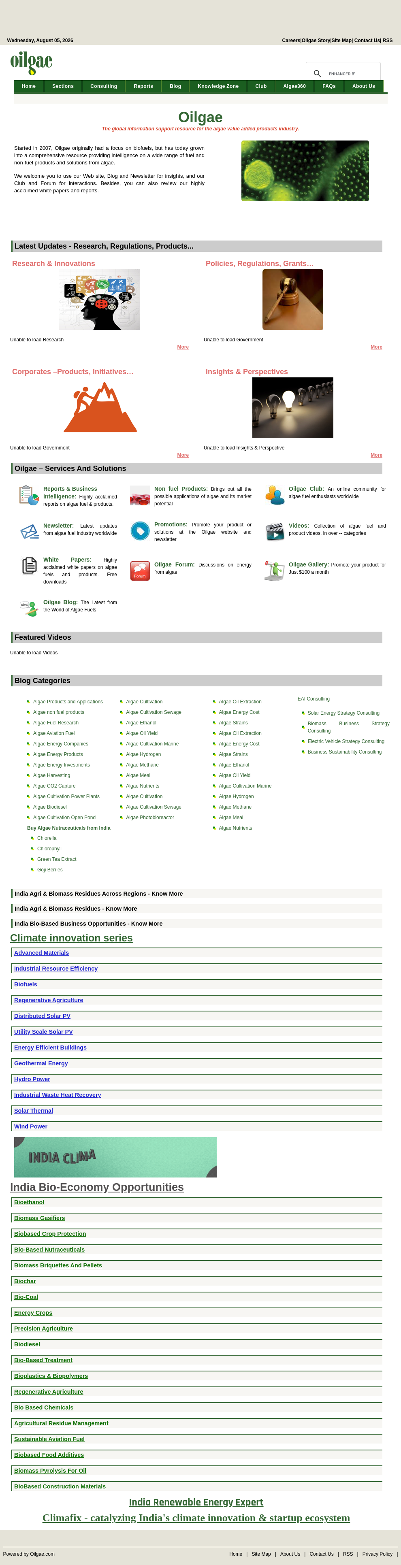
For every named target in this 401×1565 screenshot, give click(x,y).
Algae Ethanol (141, 723)
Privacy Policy (378, 1554)
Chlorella (46, 838)
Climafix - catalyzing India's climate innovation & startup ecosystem (196, 1518)
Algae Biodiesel (50, 807)
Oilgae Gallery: (310, 564)
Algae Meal (138, 775)
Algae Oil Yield (142, 733)
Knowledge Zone (218, 86)
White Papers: (73, 559)
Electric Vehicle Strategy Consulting (346, 741)
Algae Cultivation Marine (152, 744)
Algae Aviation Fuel (54, 733)
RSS (388, 40)
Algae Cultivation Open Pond (64, 817)
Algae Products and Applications (68, 702)
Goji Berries (50, 870)
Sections (63, 86)
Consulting (103, 86)
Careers (291, 40)
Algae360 (295, 86)
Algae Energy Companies (60, 744)
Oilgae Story (316, 40)
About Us (363, 86)
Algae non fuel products (58, 712)
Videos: (301, 525)
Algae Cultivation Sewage (153, 712)
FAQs (329, 86)
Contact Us (367, 40)
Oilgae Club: (308, 488)
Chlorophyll (49, 849)
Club (261, 86)
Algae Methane (142, 765)
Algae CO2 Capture (54, 786)
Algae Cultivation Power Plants (66, 796)
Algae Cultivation (144, 702)
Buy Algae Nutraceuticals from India (69, 828)
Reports (143, 86)
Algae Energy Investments (61, 765)
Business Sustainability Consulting (345, 752)
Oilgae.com (42, 1554)
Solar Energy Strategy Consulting (344, 713)
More (376, 347)
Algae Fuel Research (56, 723)
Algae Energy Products (58, 754)
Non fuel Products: (182, 488)
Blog (175, 86)
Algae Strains (233, 723)
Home (29, 86)
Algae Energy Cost (239, 712)
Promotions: (173, 524)
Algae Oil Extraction (240, 702)
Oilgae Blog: (62, 602)
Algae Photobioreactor (150, 817)
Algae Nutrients (142, 786)
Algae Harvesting (51, 775)
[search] (342, 74)
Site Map (342, 40)
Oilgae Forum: (176, 564)
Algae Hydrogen (143, 754)
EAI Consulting (314, 699)
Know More (167, 893)
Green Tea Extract (57, 859)
